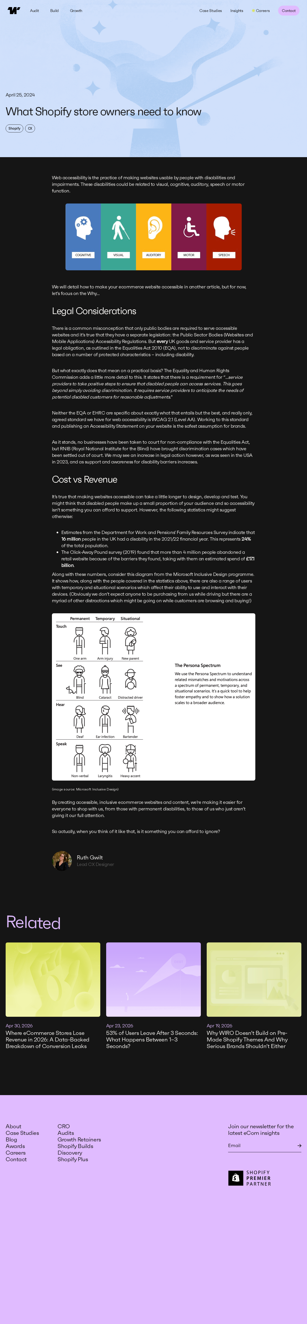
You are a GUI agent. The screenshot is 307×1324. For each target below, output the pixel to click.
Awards (15, 1146)
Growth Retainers (79, 1139)
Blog (11, 1139)
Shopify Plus (73, 1159)
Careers (16, 1152)
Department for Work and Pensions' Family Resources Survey (164, 532)
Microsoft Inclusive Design (96, 789)
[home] (14, 10)
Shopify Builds (75, 1146)
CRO (64, 1126)
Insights (236, 10)
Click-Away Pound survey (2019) (103, 552)
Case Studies (210, 10)
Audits (66, 1133)
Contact (289, 10)
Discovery (70, 1152)
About (13, 1126)
